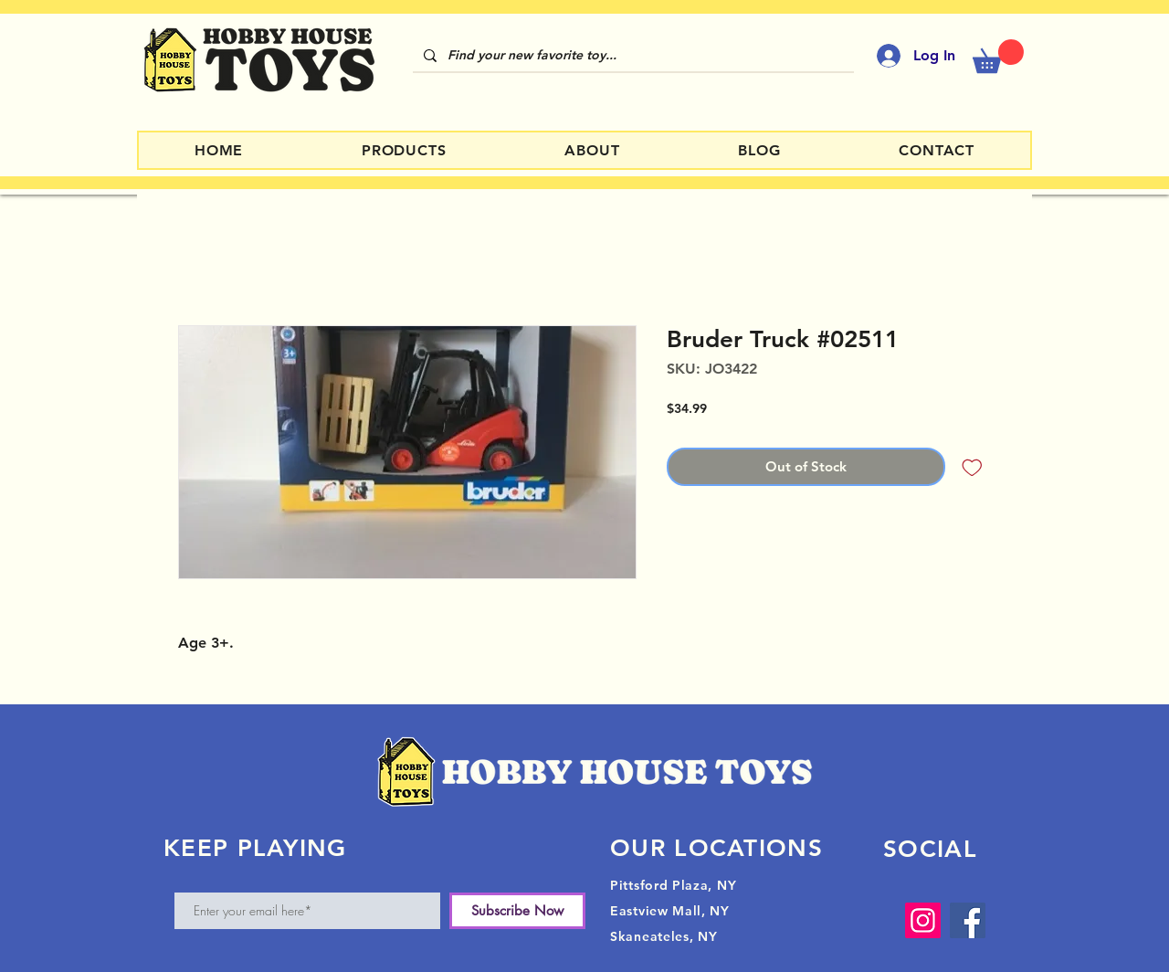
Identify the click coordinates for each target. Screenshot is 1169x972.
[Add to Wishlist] (972, 467)
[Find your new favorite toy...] (632, 55)
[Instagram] (923, 920)
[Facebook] (967, 920)
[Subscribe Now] (517, 911)
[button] (998, 56)
